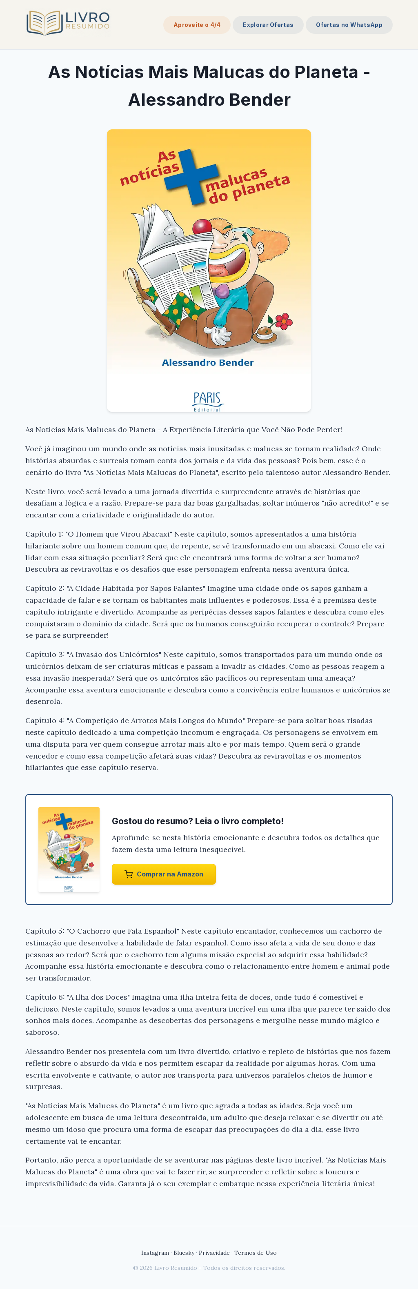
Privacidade (214, 1252)
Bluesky (183, 1252)
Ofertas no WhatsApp (349, 24)
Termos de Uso (255, 1252)
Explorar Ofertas (268, 24)
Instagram (155, 1252)
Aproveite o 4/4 (197, 24)
